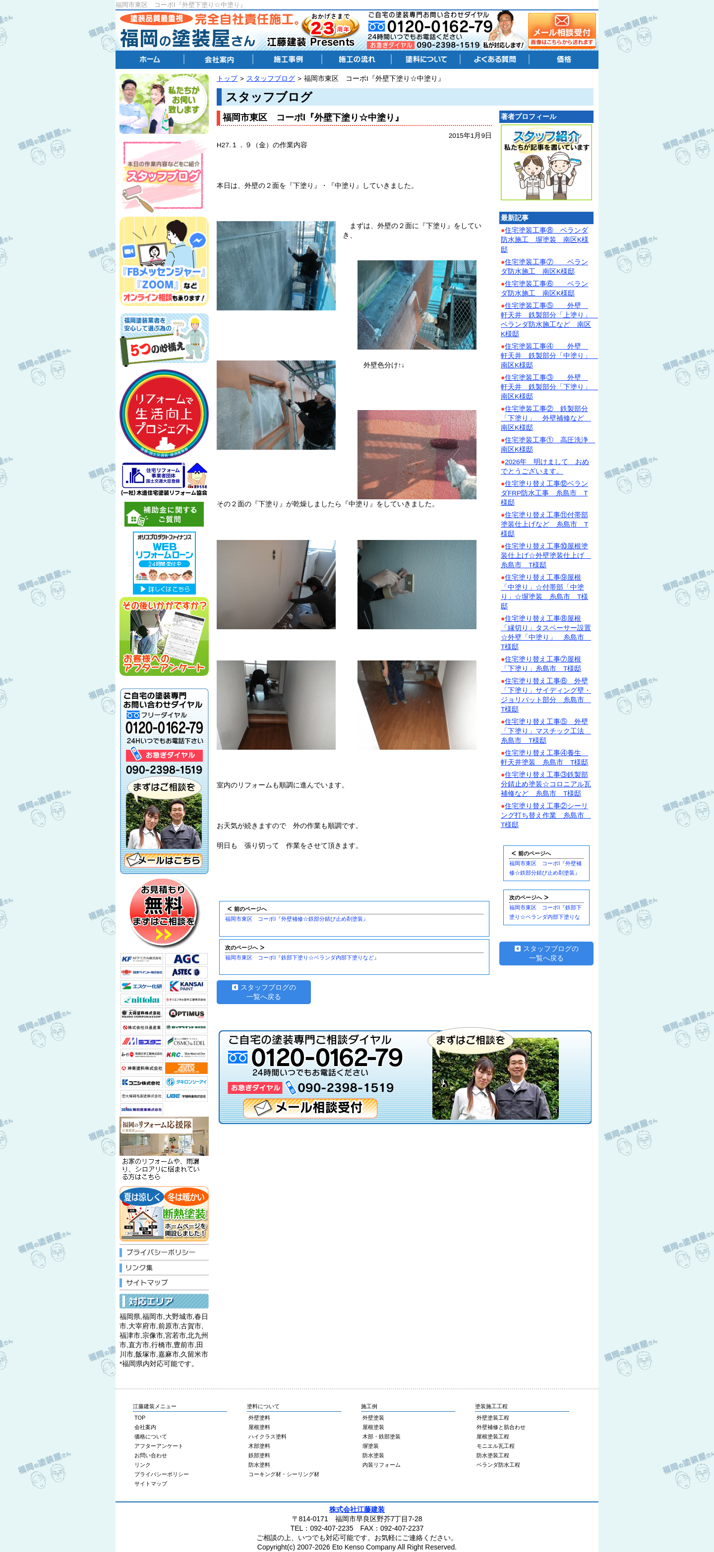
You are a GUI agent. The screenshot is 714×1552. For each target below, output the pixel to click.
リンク (142, 1465)
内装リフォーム (381, 1465)
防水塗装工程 (492, 1455)
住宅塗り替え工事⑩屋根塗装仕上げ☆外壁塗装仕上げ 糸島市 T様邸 (546, 555)
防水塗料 (259, 1465)
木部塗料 (259, 1446)
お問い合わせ (150, 1455)
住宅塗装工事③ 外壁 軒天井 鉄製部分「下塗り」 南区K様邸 (549, 387)
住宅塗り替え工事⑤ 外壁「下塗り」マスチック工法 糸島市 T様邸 (546, 731)
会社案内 (145, 1427)
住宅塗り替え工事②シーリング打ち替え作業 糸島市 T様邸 (546, 815)
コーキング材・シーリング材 (283, 1474)
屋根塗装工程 (492, 1436)
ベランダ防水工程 (498, 1465)
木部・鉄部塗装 (381, 1436)
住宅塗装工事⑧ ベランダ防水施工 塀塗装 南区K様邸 (545, 240)
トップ (227, 78)
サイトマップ (150, 1484)
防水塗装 (373, 1455)
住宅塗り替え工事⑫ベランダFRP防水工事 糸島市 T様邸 (544, 493)
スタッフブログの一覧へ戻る (264, 992)
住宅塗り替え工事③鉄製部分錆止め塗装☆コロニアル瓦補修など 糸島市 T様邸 (546, 784)
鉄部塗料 (259, 1455)
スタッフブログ (270, 78)
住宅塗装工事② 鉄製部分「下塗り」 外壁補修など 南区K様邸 (546, 418)
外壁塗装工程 (492, 1418)
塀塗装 (370, 1446)
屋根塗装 (373, 1427)
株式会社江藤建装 (357, 1509)
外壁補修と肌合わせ (501, 1427)
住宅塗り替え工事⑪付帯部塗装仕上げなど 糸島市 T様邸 (544, 524)
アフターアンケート (158, 1446)
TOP (139, 1418)
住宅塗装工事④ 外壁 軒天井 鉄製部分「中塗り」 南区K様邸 (549, 356)
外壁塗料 (259, 1418)
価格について (150, 1436)
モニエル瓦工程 (495, 1446)
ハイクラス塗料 (267, 1436)
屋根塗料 (259, 1427)
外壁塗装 (373, 1418)
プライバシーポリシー (161, 1474)
